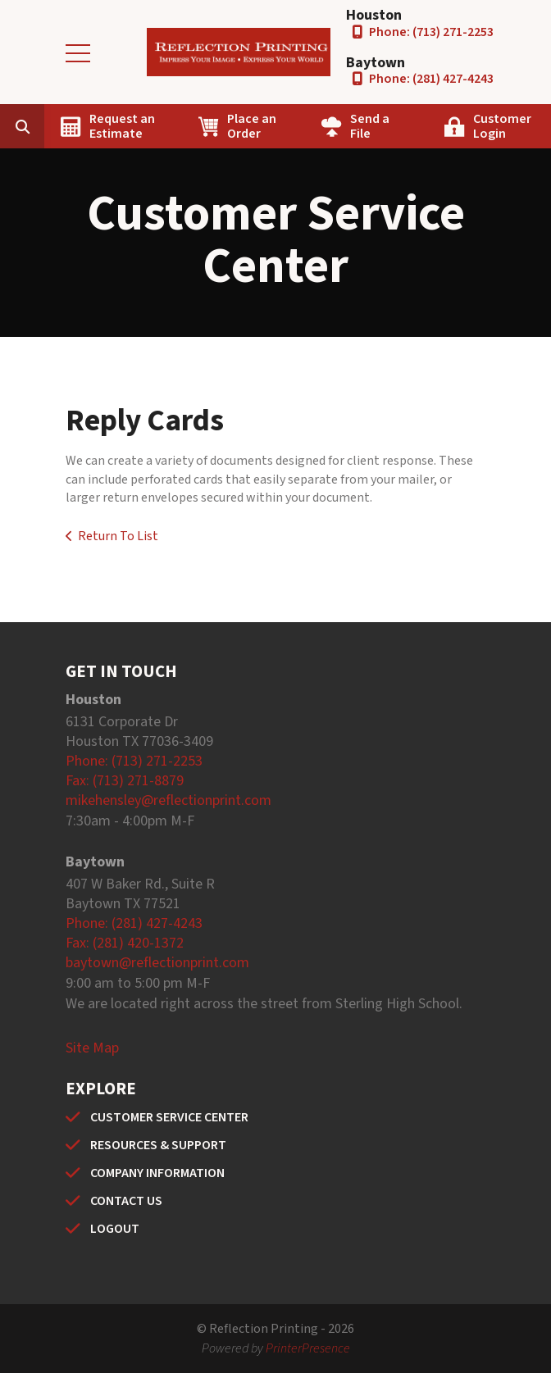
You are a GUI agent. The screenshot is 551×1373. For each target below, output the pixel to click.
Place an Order (251, 126)
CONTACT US (126, 1201)
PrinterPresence (308, 1348)
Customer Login (502, 126)
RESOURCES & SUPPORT (158, 1145)
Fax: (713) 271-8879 (125, 781)
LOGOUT (114, 1229)
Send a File (369, 126)
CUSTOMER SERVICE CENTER (169, 1117)
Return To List (118, 536)
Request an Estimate (122, 126)
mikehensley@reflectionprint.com (168, 800)
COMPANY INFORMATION (157, 1173)
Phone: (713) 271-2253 (431, 32)
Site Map (92, 1048)
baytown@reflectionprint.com (157, 962)
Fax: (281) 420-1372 (125, 943)
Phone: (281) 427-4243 (431, 79)
